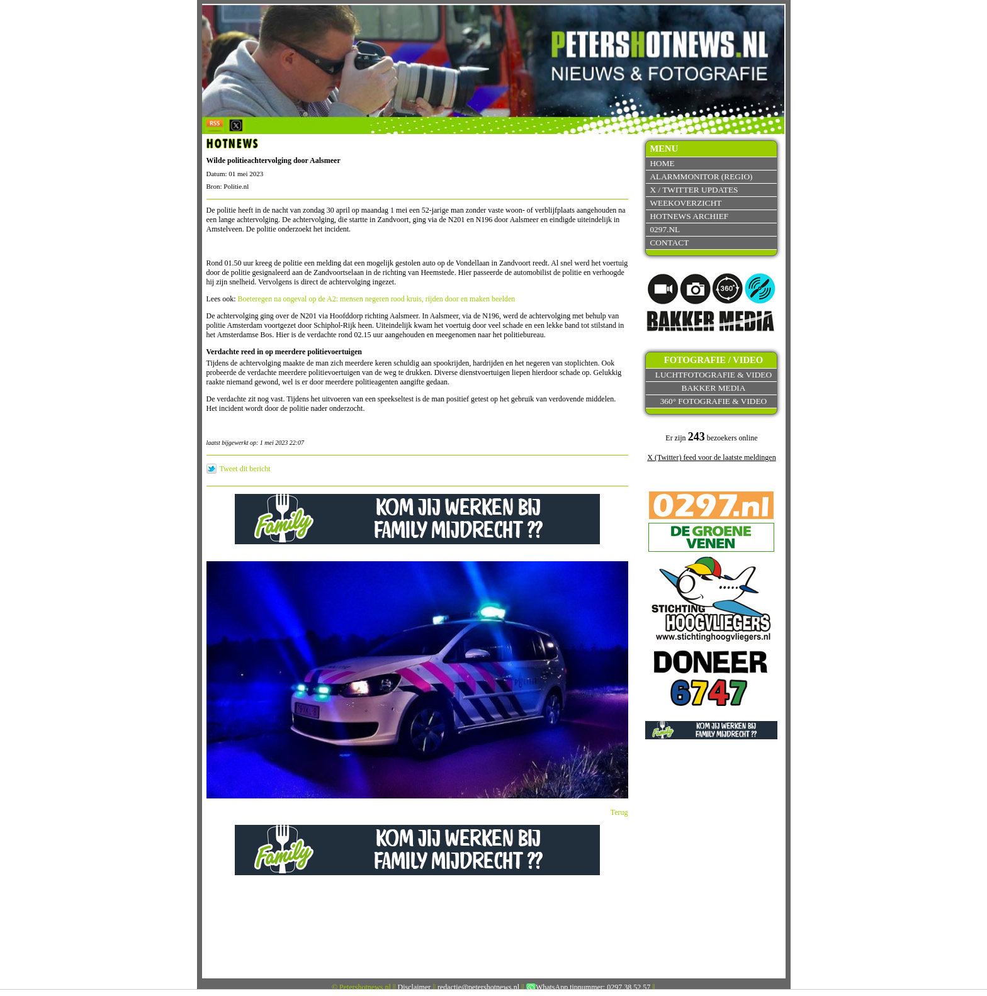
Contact (669, 242)
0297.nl (665, 229)
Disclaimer (414, 987)
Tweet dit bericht (245, 468)
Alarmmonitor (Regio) (701, 176)
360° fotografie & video (713, 401)
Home (662, 163)
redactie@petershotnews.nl (478, 987)
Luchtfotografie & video (713, 374)
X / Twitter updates (694, 189)
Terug (619, 812)
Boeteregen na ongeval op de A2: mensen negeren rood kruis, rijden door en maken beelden (377, 298)
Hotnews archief (689, 216)
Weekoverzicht (685, 203)
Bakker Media (714, 388)
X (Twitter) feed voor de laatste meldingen (711, 457)
